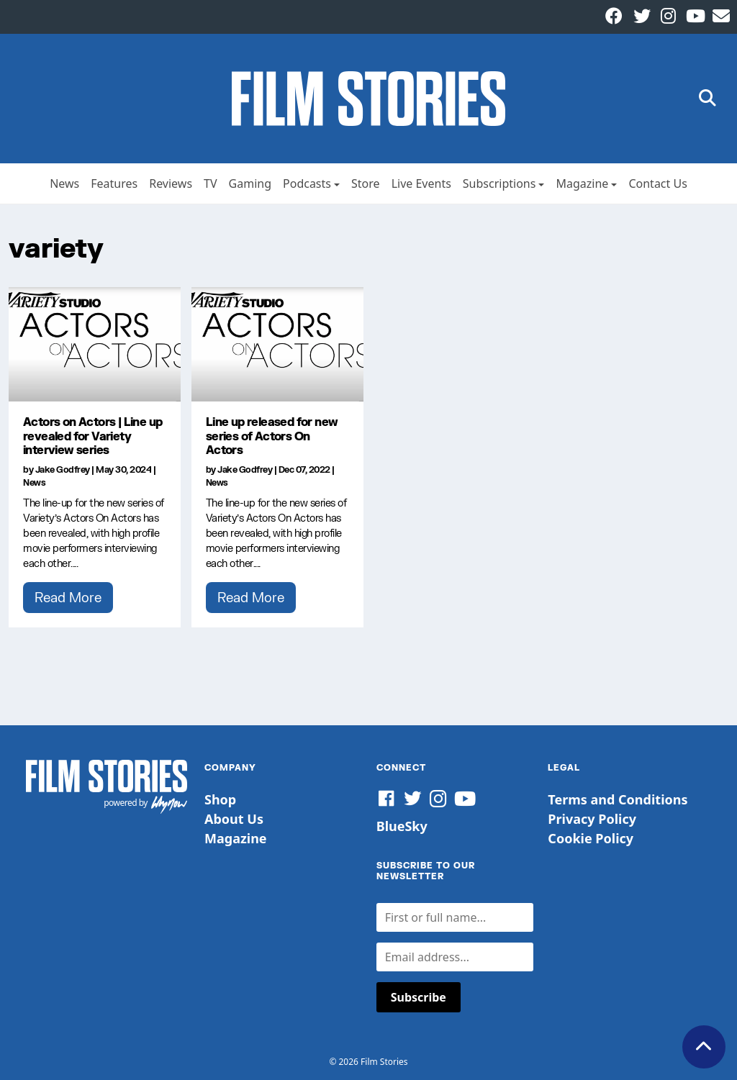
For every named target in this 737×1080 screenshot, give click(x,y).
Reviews (170, 183)
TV (210, 183)
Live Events (421, 183)
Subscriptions (499, 183)
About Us (233, 818)
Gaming (250, 183)
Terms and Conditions (617, 799)
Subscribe (418, 997)
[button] (707, 99)
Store (365, 183)
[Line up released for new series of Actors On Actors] (277, 344)
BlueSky (402, 826)
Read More (68, 597)
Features (114, 183)
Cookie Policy (590, 838)
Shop (220, 799)
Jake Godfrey (62, 469)
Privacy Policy (592, 818)
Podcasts (307, 183)
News (64, 183)
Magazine (582, 183)
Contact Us (657, 183)
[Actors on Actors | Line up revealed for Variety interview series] (95, 344)
